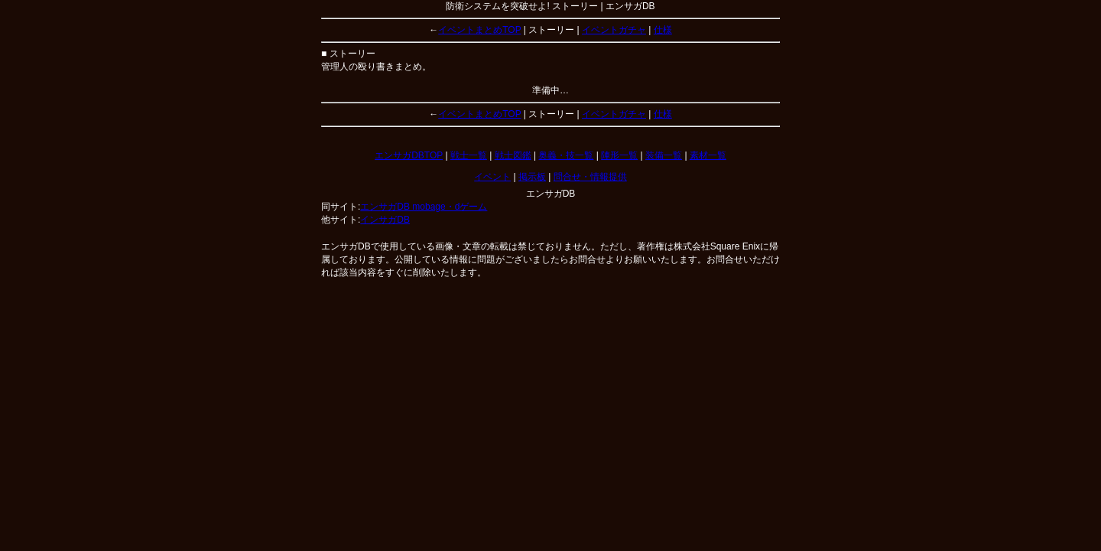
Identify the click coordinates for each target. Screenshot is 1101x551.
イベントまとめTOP (479, 29)
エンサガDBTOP (409, 155)
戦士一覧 (468, 155)
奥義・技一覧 (565, 155)
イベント (492, 176)
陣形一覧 (619, 155)
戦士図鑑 (513, 155)
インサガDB (385, 219)
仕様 (663, 29)
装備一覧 (663, 155)
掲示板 (532, 176)
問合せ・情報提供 (590, 176)
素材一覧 (708, 155)
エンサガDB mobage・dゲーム (423, 206)
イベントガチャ (614, 29)
